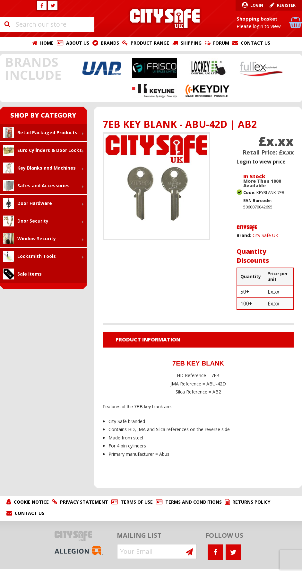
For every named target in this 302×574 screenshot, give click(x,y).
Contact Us (255, 43)
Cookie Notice (31, 502)
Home (47, 43)
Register (286, 5)
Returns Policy (251, 502)
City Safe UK (265, 235)
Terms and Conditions (193, 502)
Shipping (191, 43)
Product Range (150, 43)
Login (256, 5)
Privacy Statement (84, 502)
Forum (221, 43)
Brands (110, 43)
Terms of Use (137, 502)
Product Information (148, 339)
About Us (77, 43)
